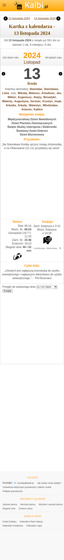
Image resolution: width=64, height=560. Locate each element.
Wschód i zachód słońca (51, 504)
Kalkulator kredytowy (13, 526)
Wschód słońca (27, 504)
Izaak (57, 101)
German (35, 101)
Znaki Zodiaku (10, 521)
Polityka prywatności (13, 491)
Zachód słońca (10, 504)
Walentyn (35, 105)
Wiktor (12, 97)
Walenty (7, 101)
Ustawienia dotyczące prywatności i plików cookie (27, 487)
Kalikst (38, 109)
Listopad (32, 62)
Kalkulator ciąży (34, 526)
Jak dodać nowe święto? (49, 483)
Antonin (27, 109)
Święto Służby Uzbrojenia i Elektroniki (32, 126)
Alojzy (37, 97)
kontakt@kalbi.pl (26, 483)
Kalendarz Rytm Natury (31, 521)
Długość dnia (9, 508)
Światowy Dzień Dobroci (32, 130)
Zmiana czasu (26, 508)
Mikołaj (22, 93)
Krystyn (47, 101)
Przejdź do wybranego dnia (18, 287)
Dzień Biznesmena (32, 134)
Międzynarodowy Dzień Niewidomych (32, 119)
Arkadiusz (47, 93)
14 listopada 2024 (45, 18)
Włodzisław (50, 105)
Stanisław (36, 89)
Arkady (22, 105)
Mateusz (34, 93)
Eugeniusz (25, 97)
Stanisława (51, 89)
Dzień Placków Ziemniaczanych (32, 123)
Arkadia (11, 105)
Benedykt (49, 97)
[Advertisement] (32, 183)
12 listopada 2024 (19, 18)
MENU (4, 5)
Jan (58, 93)
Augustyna (21, 101)
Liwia (5, 93)
